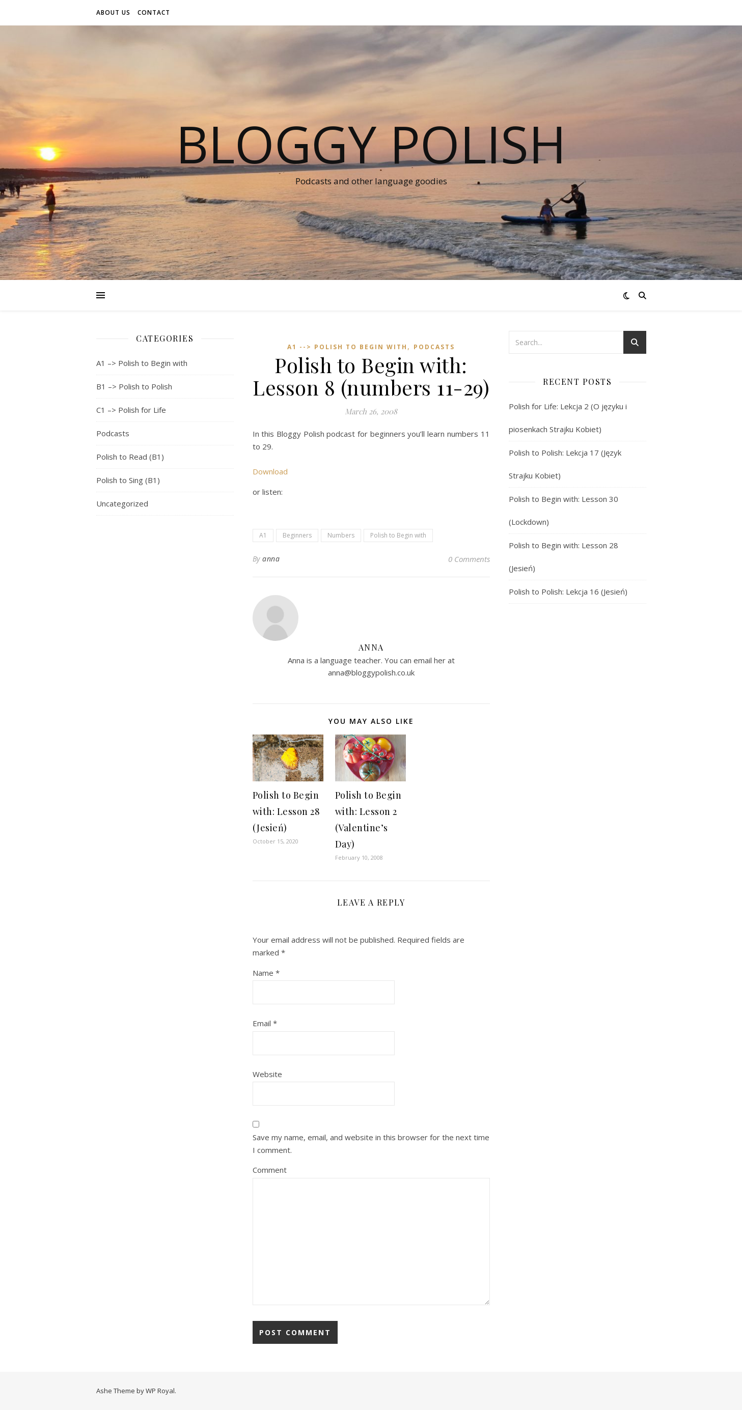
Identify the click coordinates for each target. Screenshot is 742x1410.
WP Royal (160, 1390)
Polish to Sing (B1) (128, 480)
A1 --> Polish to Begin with (347, 347)
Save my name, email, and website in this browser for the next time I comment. (371, 1143)
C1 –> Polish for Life (131, 410)
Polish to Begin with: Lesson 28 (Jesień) (286, 811)
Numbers (340, 535)
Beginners (297, 535)
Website (267, 1074)
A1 (263, 535)
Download (270, 471)
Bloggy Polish (371, 143)
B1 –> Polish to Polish (134, 386)
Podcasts (112, 433)
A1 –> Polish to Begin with (141, 363)
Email (265, 1023)
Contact (154, 12)
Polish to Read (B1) (130, 457)
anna (271, 558)
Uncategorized (122, 503)
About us (113, 12)
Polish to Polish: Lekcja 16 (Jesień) (568, 591)
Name (266, 973)
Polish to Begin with (398, 535)
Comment (270, 1170)
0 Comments (469, 559)
